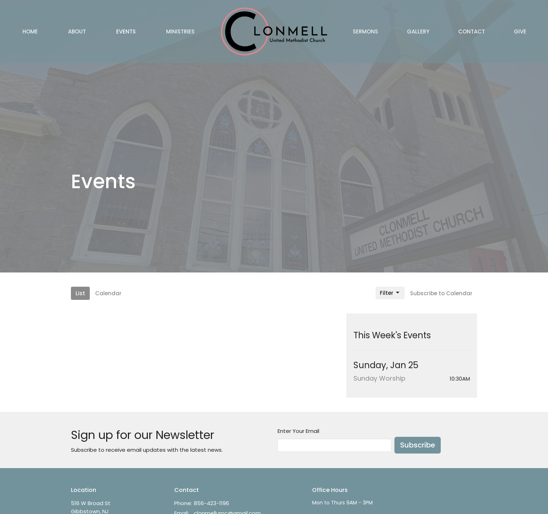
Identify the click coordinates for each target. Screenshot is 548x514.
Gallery (418, 31)
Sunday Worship (379, 378)
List (80, 293)
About (77, 31)
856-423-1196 (211, 503)
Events (126, 31)
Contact (471, 31)
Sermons (365, 31)
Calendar (108, 293)
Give (520, 31)
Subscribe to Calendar (441, 293)
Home (30, 31)
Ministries (180, 31)
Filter (390, 293)
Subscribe (417, 445)
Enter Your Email (298, 431)
